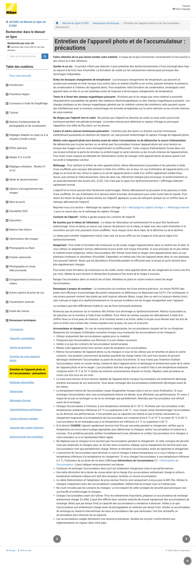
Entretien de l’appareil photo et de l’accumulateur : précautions (28, 371)
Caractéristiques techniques (26, 409)
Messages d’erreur (20, 400)
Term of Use (25, 550)
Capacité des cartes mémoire (27, 427)
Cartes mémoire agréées (24, 418)
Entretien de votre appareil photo (25, 358)
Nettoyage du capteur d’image (146, 207)
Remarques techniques (106, 23)
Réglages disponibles (22, 382)
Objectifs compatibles (22, 338)
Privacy (11, 550)
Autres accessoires (21, 347)
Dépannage (16, 391)
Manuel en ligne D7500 (75, 23)
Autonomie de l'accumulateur (26, 436)
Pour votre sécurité (20, 75)
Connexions (16, 329)
